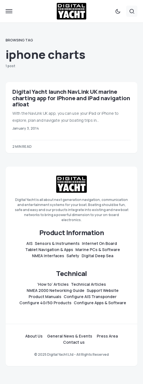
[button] (9, 11)
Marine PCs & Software (97, 250)
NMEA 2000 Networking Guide (55, 290)
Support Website (103, 290)
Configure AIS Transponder (90, 297)
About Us (34, 336)
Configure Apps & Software (100, 303)
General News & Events (69, 336)
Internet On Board (99, 243)
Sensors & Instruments (57, 243)
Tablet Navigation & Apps (49, 250)
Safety (72, 256)
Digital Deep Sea (97, 256)
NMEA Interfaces (48, 256)
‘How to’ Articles (53, 284)
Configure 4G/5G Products (45, 303)
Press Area (107, 336)
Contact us (74, 342)
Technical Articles (88, 284)
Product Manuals (45, 297)
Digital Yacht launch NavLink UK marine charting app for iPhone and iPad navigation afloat (71, 98)
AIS (29, 243)
